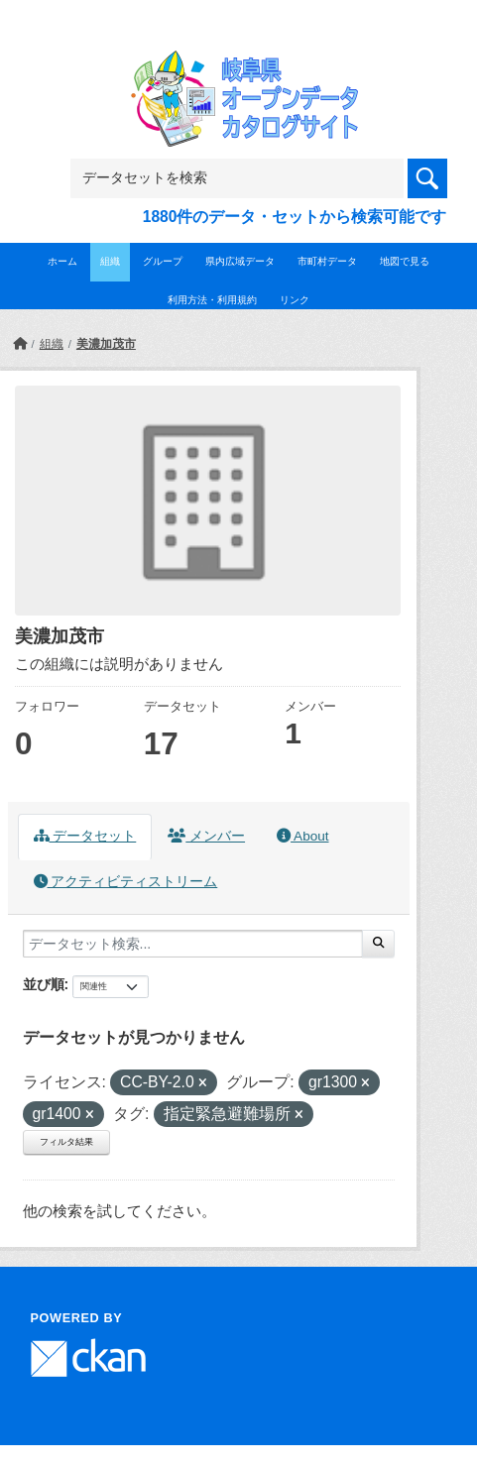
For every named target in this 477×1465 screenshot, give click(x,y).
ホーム (62, 261)
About (302, 836)
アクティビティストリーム (126, 881)
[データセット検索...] (193, 944)
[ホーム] (20, 344)
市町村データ (327, 261)
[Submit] (378, 944)
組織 (110, 261)
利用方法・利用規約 (212, 299)
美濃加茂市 (106, 344)
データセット (85, 836)
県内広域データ (240, 261)
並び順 (43, 984)
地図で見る (404, 261)
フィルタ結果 (66, 1142)
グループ (162, 261)
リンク (294, 299)
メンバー (206, 836)
